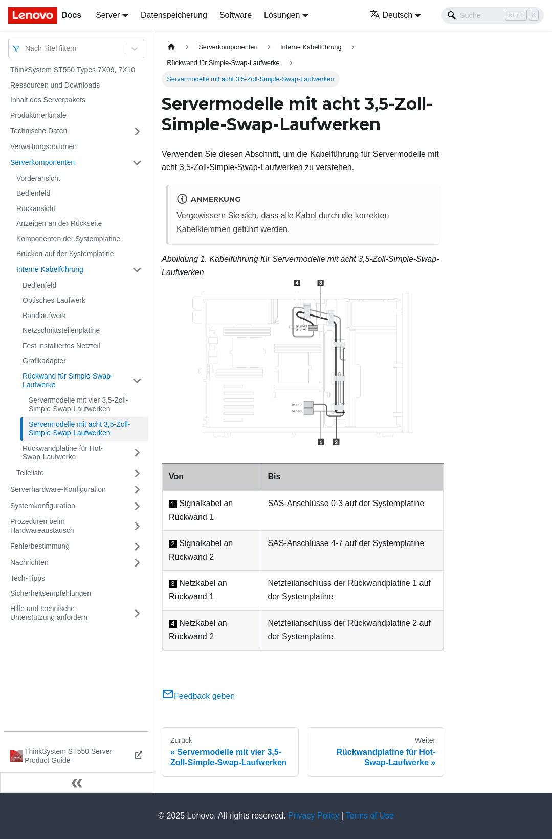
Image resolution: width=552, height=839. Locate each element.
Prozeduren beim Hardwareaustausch (42, 526)
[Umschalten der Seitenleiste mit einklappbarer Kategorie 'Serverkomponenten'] (137, 163)
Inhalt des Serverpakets (47, 100)
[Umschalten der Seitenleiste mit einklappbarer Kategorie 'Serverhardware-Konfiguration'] (137, 489)
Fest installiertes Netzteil (61, 346)
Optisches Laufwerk (54, 300)
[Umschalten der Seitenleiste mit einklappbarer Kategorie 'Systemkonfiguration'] (137, 506)
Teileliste (30, 473)
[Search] (492, 15)
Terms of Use (369, 815)
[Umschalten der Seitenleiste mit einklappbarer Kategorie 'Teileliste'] (137, 473)
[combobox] (26, 48)
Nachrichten (29, 562)
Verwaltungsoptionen (43, 146)
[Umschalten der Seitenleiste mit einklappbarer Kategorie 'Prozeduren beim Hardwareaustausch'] (137, 526)
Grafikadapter (44, 360)
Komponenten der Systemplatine (68, 239)
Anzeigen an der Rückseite (59, 223)
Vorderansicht (38, 178)
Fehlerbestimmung (40, 546)
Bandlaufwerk (44, 315)
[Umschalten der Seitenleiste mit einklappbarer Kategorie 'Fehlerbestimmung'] (137, 546)
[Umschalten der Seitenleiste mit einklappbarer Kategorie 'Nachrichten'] (137, 563)
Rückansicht (35, 208)
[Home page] (171, 47)
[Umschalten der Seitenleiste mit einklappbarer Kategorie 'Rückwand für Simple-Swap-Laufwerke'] (137, 381)
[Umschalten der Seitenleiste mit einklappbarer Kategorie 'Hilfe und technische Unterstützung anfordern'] (137, 613)
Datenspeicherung (174, 15)
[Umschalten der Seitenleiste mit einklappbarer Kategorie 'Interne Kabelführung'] (137, 270)
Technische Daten (38, 131)
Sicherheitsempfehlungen (50, 593)
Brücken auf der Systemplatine (65, 253)
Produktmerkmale (38, 115)
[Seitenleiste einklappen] (76, 782)
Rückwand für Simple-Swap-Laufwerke (68, 380)
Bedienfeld (33, 193)
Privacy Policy (313, 815)
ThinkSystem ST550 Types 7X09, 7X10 (72, 70)
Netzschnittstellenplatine (61, 330)
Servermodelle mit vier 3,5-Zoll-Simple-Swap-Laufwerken (78, 404)
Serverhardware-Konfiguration (58, 489)
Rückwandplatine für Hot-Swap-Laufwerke (63, 453)
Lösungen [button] (282, 15)
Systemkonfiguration (42, 505)
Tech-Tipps (27, 578)
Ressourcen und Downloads (55, 85)
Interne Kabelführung (49, 269)
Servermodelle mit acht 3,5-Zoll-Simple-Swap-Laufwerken (79, 428)
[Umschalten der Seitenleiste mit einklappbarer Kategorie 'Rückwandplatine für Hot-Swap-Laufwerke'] (137, 453)
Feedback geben (198, 695)
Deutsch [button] (391, 15)
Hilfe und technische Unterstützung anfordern (48, 613)
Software (235, 15)
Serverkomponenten (42, 162)
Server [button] (108, 15)
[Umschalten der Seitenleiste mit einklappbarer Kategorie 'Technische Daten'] (137, 131)
